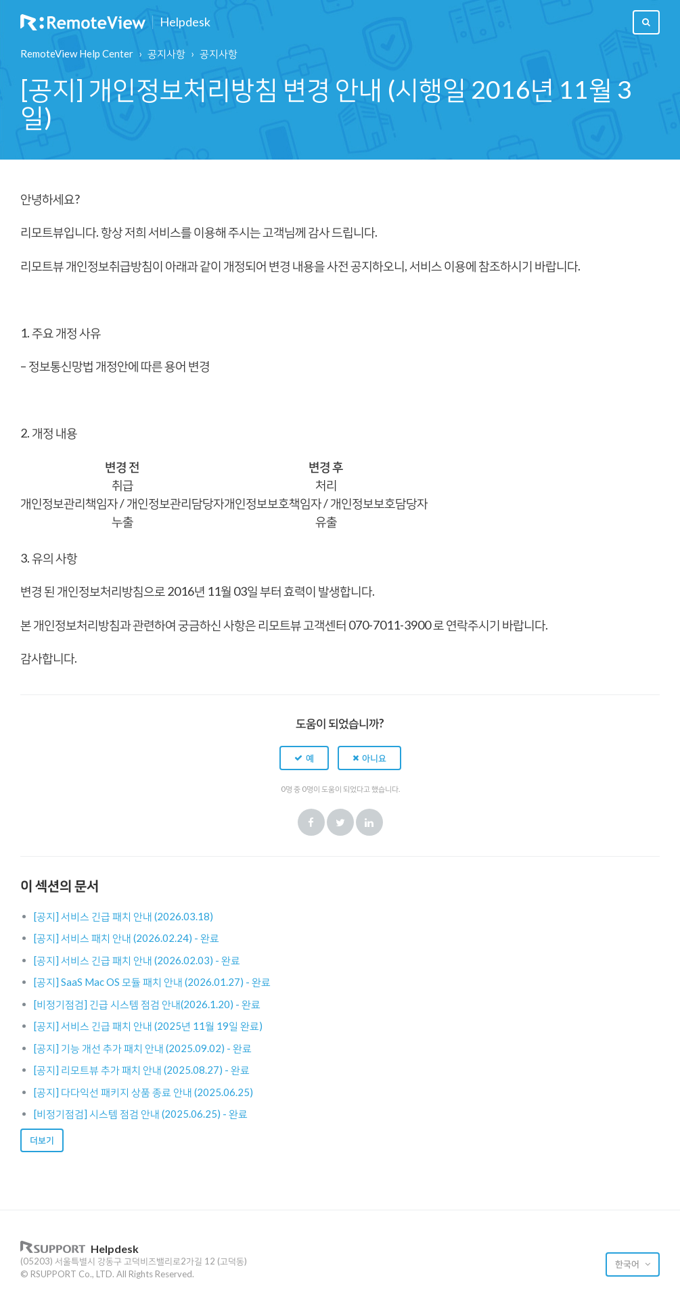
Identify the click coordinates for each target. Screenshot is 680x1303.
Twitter (340, 822)
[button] (304, 758)
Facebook (311, 822)
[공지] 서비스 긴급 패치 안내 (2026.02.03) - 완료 (137, 960)
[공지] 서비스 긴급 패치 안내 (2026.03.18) (123, 916)
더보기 (42, 1140)
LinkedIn (369, 822)
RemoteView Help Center (76, 53)
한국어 (628, 1263)
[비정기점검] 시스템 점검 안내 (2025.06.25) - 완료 (141, 1114)
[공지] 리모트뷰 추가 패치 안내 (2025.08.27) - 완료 (142, 1070)
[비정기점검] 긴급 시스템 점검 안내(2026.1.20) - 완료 (147, 1004)
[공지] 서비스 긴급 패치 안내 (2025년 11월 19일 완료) (148, 1026)
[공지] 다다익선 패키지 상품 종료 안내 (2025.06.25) (143, 1092)
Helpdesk (185, 22)
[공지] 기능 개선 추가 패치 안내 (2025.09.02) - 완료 (143, 1048)
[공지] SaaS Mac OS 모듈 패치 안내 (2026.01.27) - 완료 (152, 982)
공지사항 (166, 53)
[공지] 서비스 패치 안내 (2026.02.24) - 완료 (126, 938)
